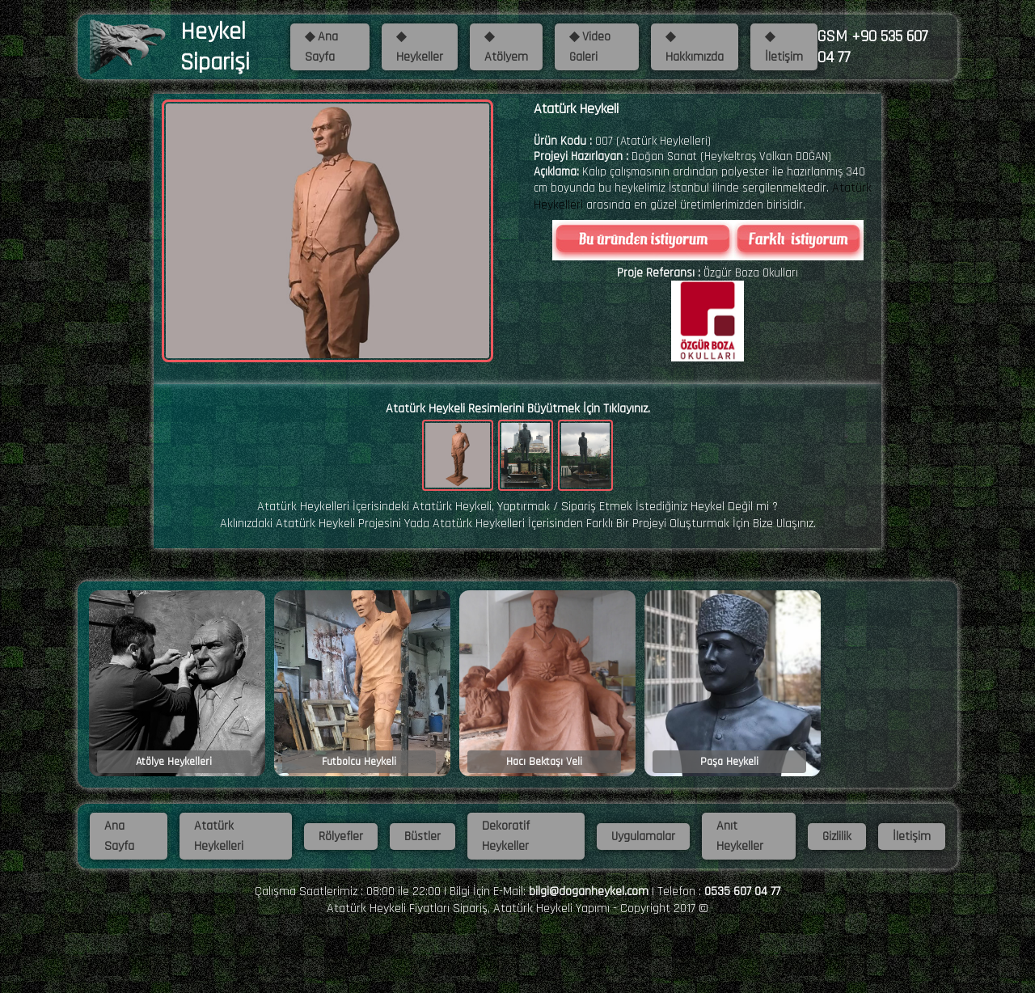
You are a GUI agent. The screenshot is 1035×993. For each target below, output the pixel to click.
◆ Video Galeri (589, 46)
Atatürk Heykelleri (218, 836)
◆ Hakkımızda (694, 46)
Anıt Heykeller (739, 836)
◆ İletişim (784, 46)
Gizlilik (836, 836)
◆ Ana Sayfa (321, 46)
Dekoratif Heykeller (506, 836)
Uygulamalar (643, 836)
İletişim (912, 836)
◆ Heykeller (419, 46)
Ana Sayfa (119, 836)
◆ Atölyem (506, 46)
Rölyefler (341, 836)
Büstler (422, 836)
